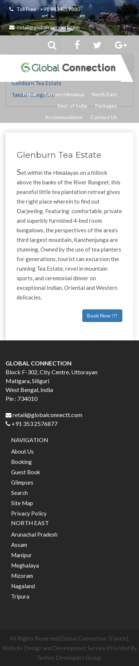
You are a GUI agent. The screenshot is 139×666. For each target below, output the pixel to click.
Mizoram (22, 575)
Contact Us (103, 117)
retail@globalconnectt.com (44, 27)
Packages (106, 106)
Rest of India (72, 106)
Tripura (20, 596)
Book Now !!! (102, 315)
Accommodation (64, 117)
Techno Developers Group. (69, 657)
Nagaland (23, 586)
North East (104, 94)
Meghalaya (25, 565)
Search (19, 492)
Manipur (21, 555)
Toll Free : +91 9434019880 (44, 9)
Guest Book (25, 472)
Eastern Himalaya (64, 94)
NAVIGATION (29, 439)
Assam (19, 544)
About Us (22, 451)
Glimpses (22, 482)
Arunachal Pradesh (34, 534)
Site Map (22, 503)
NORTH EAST (30, 522)
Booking (21, 461)
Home (30, 94)
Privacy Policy (29, 513)
